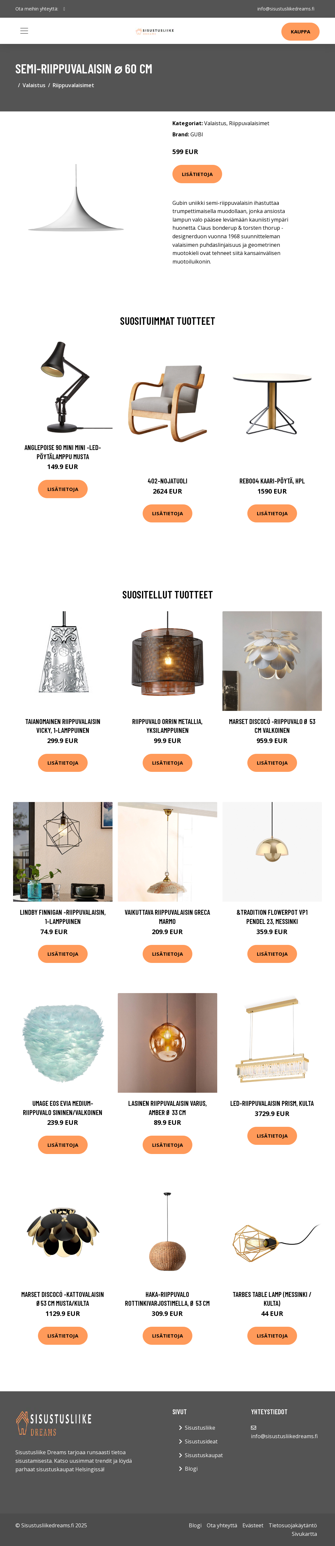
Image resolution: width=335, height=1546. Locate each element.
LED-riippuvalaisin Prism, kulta (272, 1103)
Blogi (191, 1468)
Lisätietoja (197, 174)
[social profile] (64, 9)
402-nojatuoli (167, 481)
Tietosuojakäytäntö (293, 1525)
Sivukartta (304, 1533)
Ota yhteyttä (222, 1525)
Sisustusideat (201, 1441)
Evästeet (252, 1525)
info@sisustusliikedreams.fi (285, 9)
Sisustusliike (200, 1427)
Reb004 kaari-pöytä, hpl (272, 481)
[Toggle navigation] (24, 31)
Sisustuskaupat (204, 1455)
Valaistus (34, 85)
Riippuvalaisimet (73, 85)
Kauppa (300, 31)
